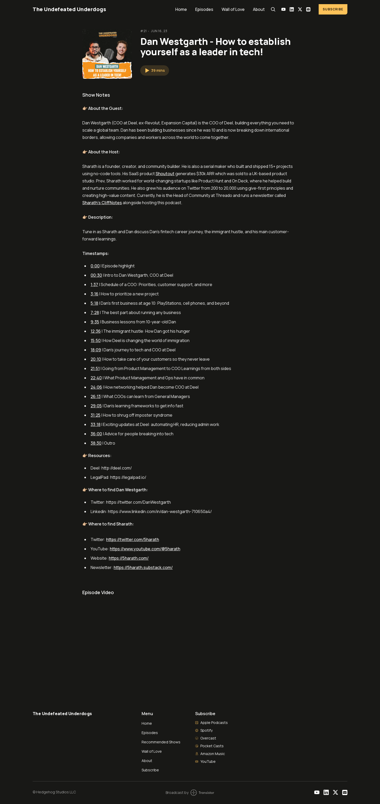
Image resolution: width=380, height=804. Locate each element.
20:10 (96, 359)
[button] (154, 70)
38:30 (96, 443)
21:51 (95, 368)
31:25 (95, 415)
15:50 (96, 340)
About (259, 9)
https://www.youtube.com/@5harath (145, 549)
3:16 (94, 294)
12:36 (96, 331)
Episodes (204, 9)
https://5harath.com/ (129, 558)
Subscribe (333, 9)
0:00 (95, 266)
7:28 (95, 312)
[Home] (101, 9)
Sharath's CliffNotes (102, 202)
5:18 (94, 303)
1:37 (94, 284)
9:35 (95, 322)
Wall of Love (233, 9)
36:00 (96, 434)
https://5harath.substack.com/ (143, 567)
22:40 (96, 378)
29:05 (96, 406)
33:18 (95, 424)
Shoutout (165, 173)
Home (181, 9)
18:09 (96, 350)
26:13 (96, 396)
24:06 (96, 387)
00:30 (96, 275)
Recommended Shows (161, 741)
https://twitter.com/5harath (132, 539)
